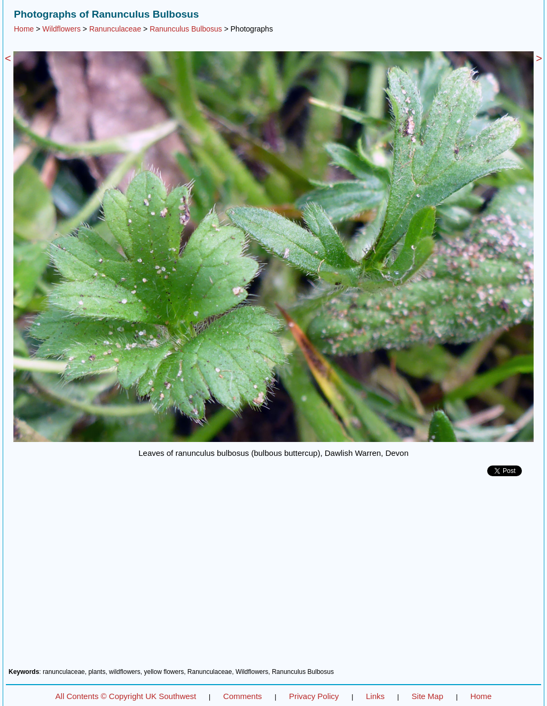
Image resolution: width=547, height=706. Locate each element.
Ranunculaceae (115, 29)
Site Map (427, 696)
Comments (242, 696)
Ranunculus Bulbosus (186, 29)
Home (24, 29)
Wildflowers (61, 29)
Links (375, 696)
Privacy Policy (314, 696)
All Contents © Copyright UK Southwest (126, 696)
